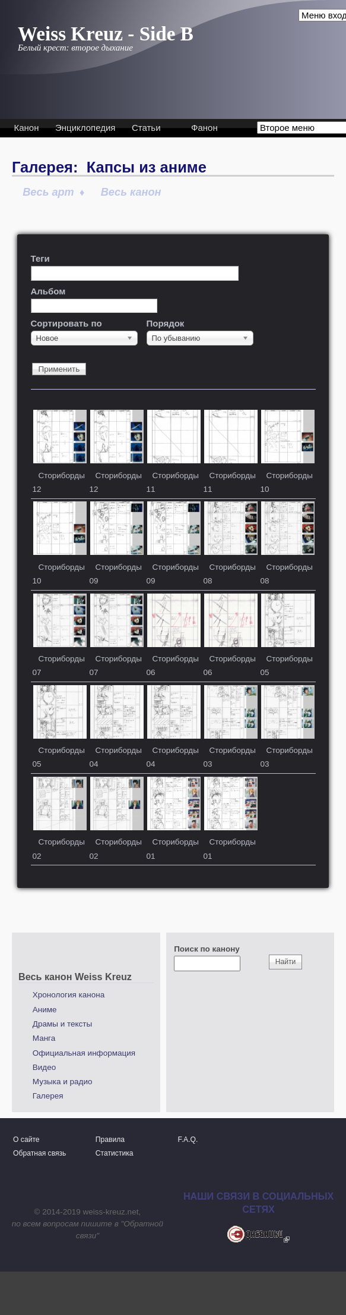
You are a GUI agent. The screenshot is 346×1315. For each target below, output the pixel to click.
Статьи (146, 128)
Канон (26, 128)
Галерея (48, 1095)
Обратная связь (39, 1153)
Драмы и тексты (62, 1023)
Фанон (204, 128)
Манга (44, 1038)
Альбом (48, 291)
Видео (44, 1067)
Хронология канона (68, 994)
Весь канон (131, 192)
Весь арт (48, 192)
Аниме (45, 1009)
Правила (110, 1139)
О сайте (26, 1139)
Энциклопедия (85, 128)
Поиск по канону (207, 948)
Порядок (166, 323)
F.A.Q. (188, 1139)
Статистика (115, 1153)
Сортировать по (66, 323)
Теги (40, 258)
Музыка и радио (63, 1081)
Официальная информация (84, 1053)
